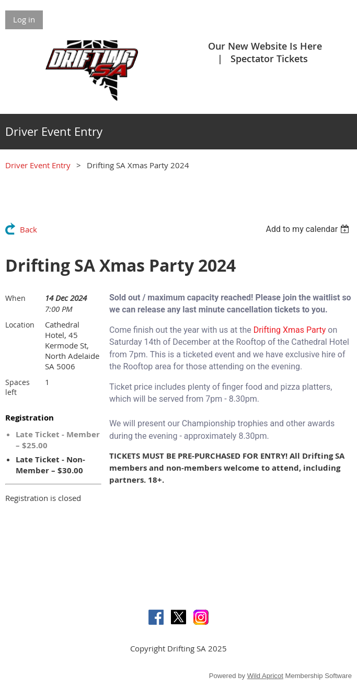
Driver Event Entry (38, 165)
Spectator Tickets (269, 58)
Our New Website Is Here (265, 46)
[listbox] (309, 229)
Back (28, 229)
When (15, 298)
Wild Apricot (265, 676)
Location (19, 325)
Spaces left (17, 387)
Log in (24, 19)
